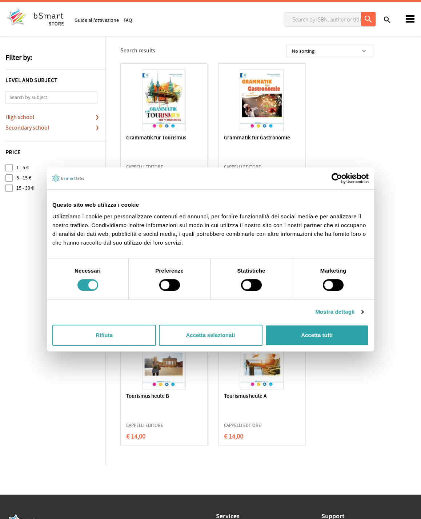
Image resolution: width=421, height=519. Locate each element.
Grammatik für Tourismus (156, 138)
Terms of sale (66, 419)
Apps (221, 408)
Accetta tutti (317, 335)
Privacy (13, 419)
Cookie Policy (36, 419)
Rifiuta (104, 335)
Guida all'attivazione (97, 20)
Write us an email (339, 415)
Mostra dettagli (334, 312)
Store (222, 442)
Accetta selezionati (210, 335)
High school (19, 117)
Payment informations (345, 431)
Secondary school (27, 127)
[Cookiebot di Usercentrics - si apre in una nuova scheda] (337, 178)
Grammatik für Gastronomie (246, 138)
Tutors (223, 430)
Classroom (227, 419)
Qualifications (97, 419)
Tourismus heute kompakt (330, 138)
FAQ (128, 20)
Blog (221, 453)
